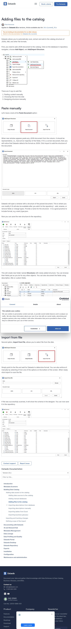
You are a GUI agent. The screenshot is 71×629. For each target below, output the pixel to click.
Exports (6, 548)
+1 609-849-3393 (10, 589)
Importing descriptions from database (22, 505)
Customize (35, 328)
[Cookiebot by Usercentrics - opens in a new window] (61, 299)
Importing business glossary (18, 515)
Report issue (25, 463)
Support (6, 626)
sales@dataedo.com (11, 587)
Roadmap (7, 620)
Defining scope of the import (16, 521)
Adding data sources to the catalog (21, 495)
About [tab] (59, 304)
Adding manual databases (18, 499)
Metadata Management (12, 531)
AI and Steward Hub (11, 528)
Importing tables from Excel (18, 511)
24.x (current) (48, 27)
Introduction (8, 484)
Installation (8, 551)
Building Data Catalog (11, 489)
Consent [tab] (12, 304)
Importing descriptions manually (20, 508)
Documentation (9, 617)
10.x (55, 27)
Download (7, 623)
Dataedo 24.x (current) (30, 34)
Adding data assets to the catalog (17, 492)
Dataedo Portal (9, 540)
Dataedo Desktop (10, 542)
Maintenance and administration (15, 557)
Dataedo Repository (11, 545)
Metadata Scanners (11, 487)
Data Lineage (8, 534)
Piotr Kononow (7, 24)
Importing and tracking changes (17, 518)
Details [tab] (35, 304)
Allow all (58, 328)
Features (7, 614)
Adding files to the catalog (18, 502)
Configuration (9, 554)
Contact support (9, 463)
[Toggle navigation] (35, 4)
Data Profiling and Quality (13, 537)
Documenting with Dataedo (13, 525)
